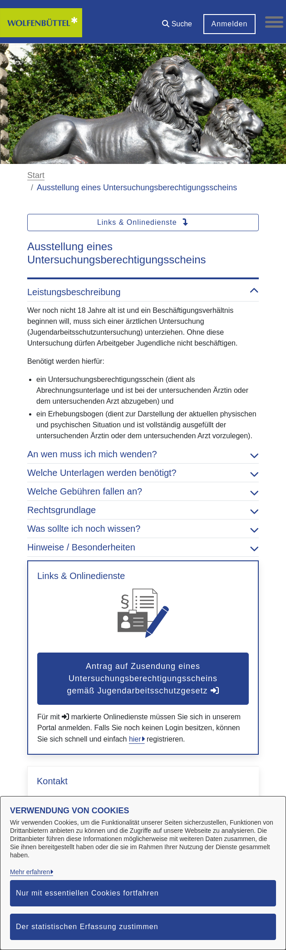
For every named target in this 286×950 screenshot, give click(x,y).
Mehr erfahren (30, 872)
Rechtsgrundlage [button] (143, 510)
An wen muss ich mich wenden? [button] (143, 454)
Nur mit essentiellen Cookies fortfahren (87, 893)
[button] (177, 20)
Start (35, 175)
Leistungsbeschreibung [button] (143, 292)
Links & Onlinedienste (143, 222)
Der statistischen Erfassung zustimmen (87, 926)
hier (135, 739)
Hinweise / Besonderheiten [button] (143, 547)
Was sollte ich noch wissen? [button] (143, 528)
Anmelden (229, 24)
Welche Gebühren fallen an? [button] (143, 491)
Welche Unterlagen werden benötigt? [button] (143, 472)
